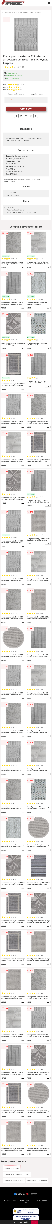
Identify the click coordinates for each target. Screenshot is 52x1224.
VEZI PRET (26, 109)
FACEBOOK (19, 1194)
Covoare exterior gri (11, 1168)
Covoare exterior (9, 12)
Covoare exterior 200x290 (14, 1180)
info (23, 267)
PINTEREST (31, 1194)
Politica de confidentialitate (30, 1200)
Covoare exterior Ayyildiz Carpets (29, 12)
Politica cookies (23, 1222)
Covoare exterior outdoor (37, 1180)
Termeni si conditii (11, 1200)
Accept (34, 1222)
